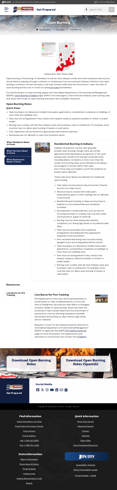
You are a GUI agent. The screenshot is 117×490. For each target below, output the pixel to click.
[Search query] (98, 9)
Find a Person (29, 431)
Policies (85, 431)
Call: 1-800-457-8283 (29, 440)
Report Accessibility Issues (86, 470)
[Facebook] (37, 389)
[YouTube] (52, 389)
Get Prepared (46, 9)
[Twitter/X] (42, 389)
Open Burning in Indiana (26, 95)
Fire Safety (60, 29)
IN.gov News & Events (29, 464)
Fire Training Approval (75, 330)
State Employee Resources (85, 445)
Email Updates (29, 469)
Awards (29, 483)
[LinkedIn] (56, 389)
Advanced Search (85, 426)
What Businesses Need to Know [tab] (15, 160)
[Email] (61, 389)
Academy (81, 336)
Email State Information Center (29, 426)
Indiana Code (29, 473)
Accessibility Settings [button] (85, 465)
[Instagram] (47, 389)
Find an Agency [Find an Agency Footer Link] (29, 436)
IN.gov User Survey (85, 421)
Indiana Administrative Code (29, 478)
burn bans (54, 87)
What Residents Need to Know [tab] (18, 143)
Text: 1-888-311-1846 (29, 445)
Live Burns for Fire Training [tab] (16, 294)
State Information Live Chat (29, 421)
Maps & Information (29, 459)
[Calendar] (66, 389)
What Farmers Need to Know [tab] (17, 151)
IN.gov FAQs (86, 440)
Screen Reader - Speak (85, 475)
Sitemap (85, 436)
